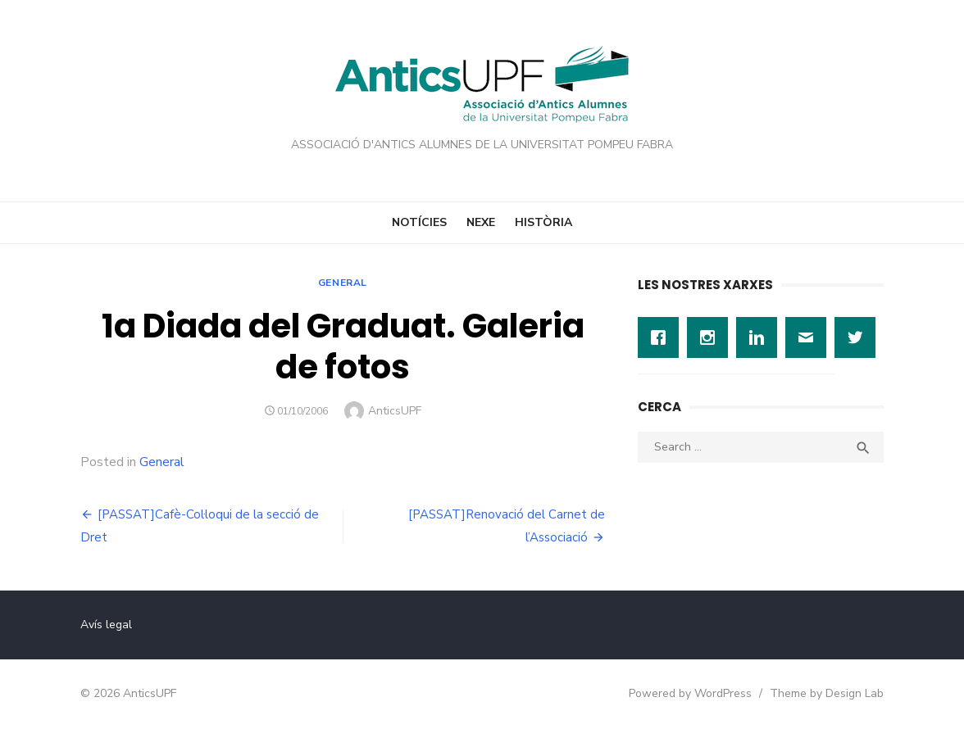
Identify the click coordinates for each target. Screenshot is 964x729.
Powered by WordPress (690, 693)
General (342, 282)
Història (543, 222)
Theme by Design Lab (827, 693)
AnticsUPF (394, 411)
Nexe (480, 222)
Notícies (419, 222)
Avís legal (106, 624)
